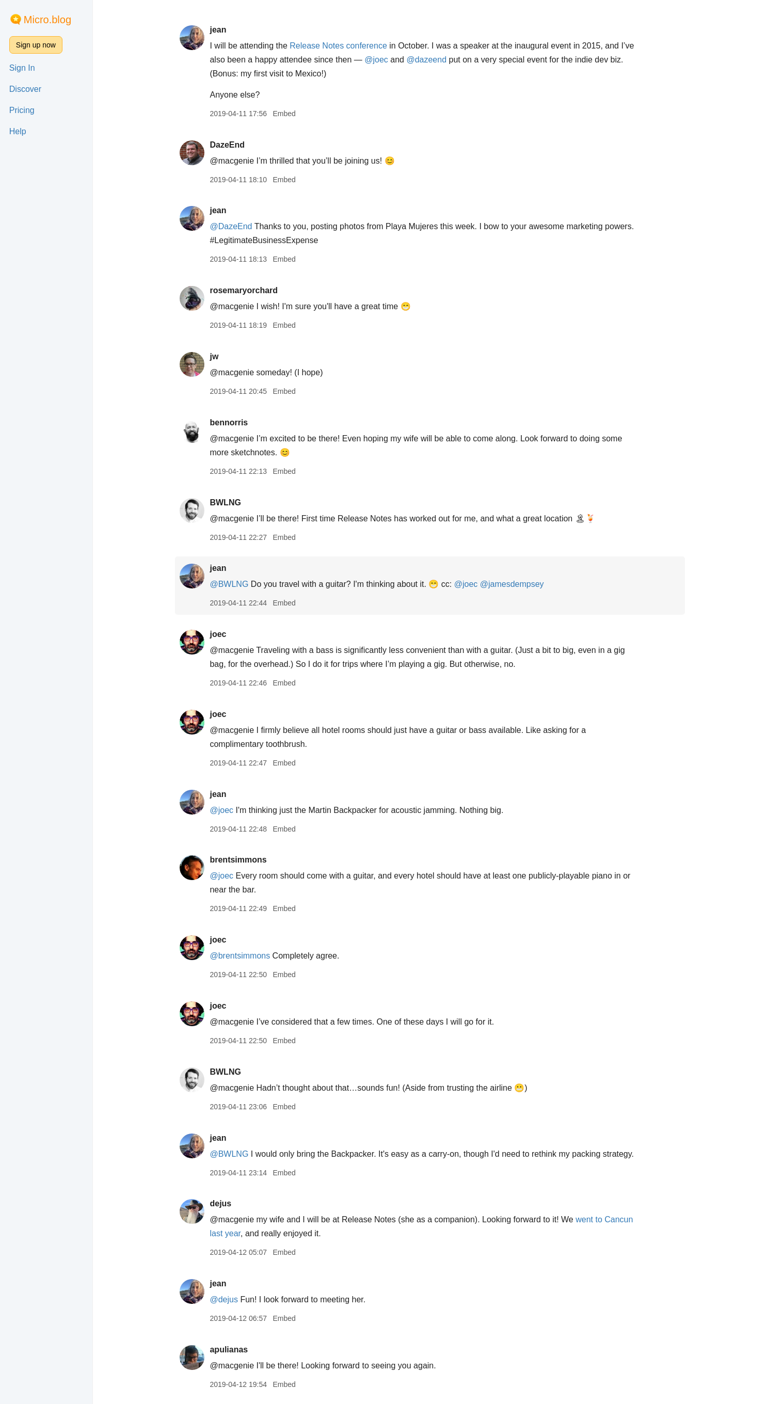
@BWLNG (229, 584)
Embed (284, 113)
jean (218, 29)
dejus (220, 1203)
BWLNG (225, 502)
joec (218, 634)
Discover (25, 89)
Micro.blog (47, 19)
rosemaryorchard (244, 290)
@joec (376, 59)
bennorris (229, 422)
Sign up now (36, 45)
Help (17, 131)
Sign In (22, 67)
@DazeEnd (231, 226)
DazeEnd (227, 144)
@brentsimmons (240, 955)
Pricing (22, 110)
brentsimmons (238, 859)
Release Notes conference (338, 45)
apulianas (229, 1349)
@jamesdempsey (512, 584)
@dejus (224, 1299)
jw (214, 356)
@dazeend (426, 59)
